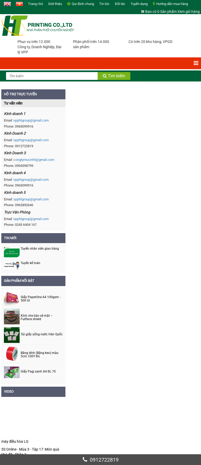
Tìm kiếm (114, 75)
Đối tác (120, 4)
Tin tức (104, 4)
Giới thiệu (55, 4)
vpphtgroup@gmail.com (31, 120)
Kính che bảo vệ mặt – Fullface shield (37, 317)
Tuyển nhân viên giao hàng (40, 248)
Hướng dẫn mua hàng (172, 4)
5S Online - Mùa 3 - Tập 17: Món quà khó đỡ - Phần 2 (30, 452)
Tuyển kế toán (30, 263)
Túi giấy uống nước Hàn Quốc (42, 334)
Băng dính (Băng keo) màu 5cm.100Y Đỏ (39, 354)
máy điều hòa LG (15, 441)
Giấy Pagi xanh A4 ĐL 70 (38, 371)
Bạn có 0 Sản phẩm (161, 11)
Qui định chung (83, 4)
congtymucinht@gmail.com (34, 160)
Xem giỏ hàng (188, 11)
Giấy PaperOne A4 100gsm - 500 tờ (40, 299)
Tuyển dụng (139, 4)
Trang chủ (35, 4)
